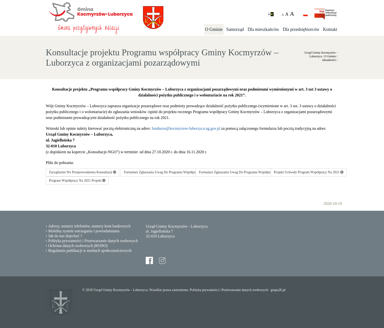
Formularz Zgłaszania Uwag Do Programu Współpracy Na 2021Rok (248, 172)
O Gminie (214, 29)
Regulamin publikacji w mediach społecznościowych (90, 250)
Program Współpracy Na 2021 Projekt (77, 180)
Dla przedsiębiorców (301, 29)
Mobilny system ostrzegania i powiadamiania (84, 231)
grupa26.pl (278, 290)
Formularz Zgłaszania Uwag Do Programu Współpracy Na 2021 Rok (173, 172)
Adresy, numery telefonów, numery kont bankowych (89, 226)
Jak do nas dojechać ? (65, 236)
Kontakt (330, 29)
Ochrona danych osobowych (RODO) (78, 246)
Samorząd (235, 29)
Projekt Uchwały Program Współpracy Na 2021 (308, 172)
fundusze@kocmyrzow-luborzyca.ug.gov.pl (186, 128)
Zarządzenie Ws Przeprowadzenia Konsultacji (82, 172)
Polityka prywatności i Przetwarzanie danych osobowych (93, 241)
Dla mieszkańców (263, 29)
